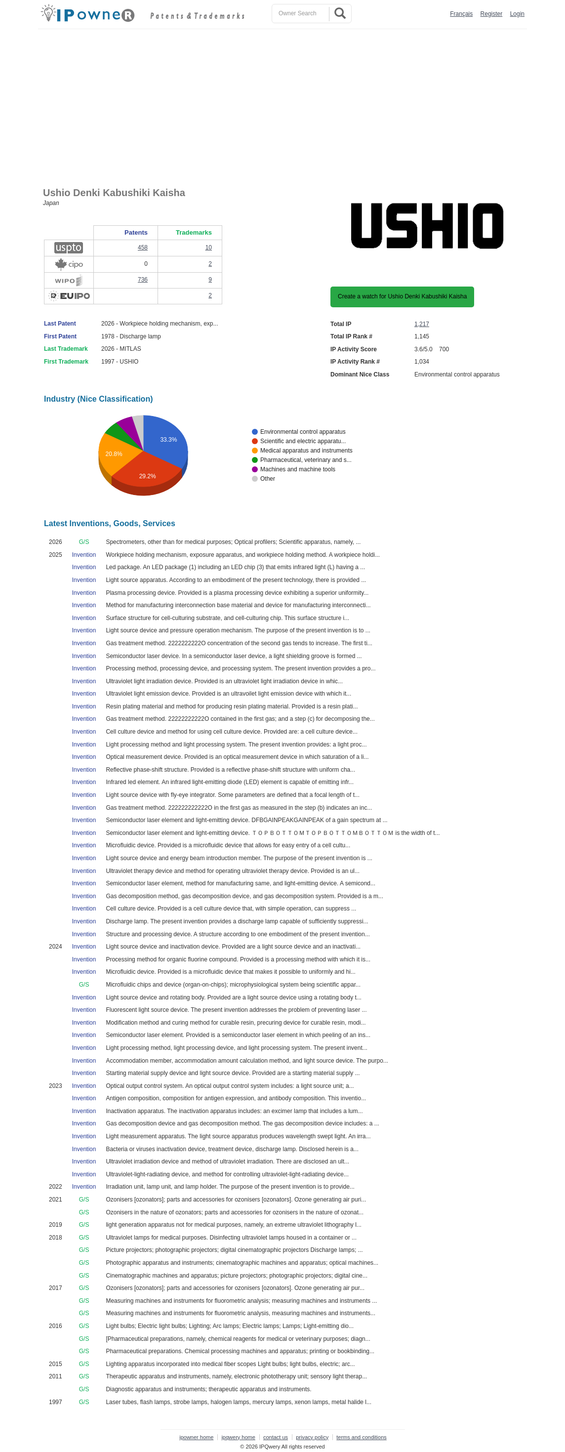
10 (208, 247)
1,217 (421, 324)
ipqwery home (238, 1437)
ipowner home (196, 1437)
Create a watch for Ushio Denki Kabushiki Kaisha (402, 296)
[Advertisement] (285, 103)
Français (461, 13)
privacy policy (312, 1437)
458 (143, 247)
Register (492, 13)
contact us (275, 1437)
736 (143, 279)
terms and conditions (361, 1437)
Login (517, 13)
